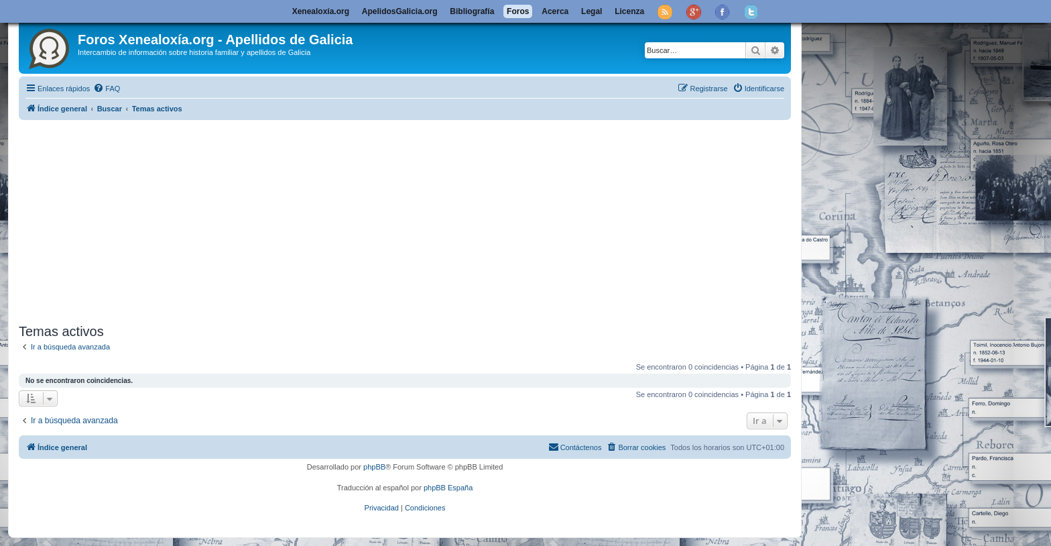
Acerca (555, 11)
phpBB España (448, 488)
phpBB (374, 467)
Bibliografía (472, 11)
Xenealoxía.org (320, 11)
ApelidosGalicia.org (400, 11)
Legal (591, 11)
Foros (518, 11)
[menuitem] (106, 88)
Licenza (629, 11)
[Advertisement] (421, 219)
